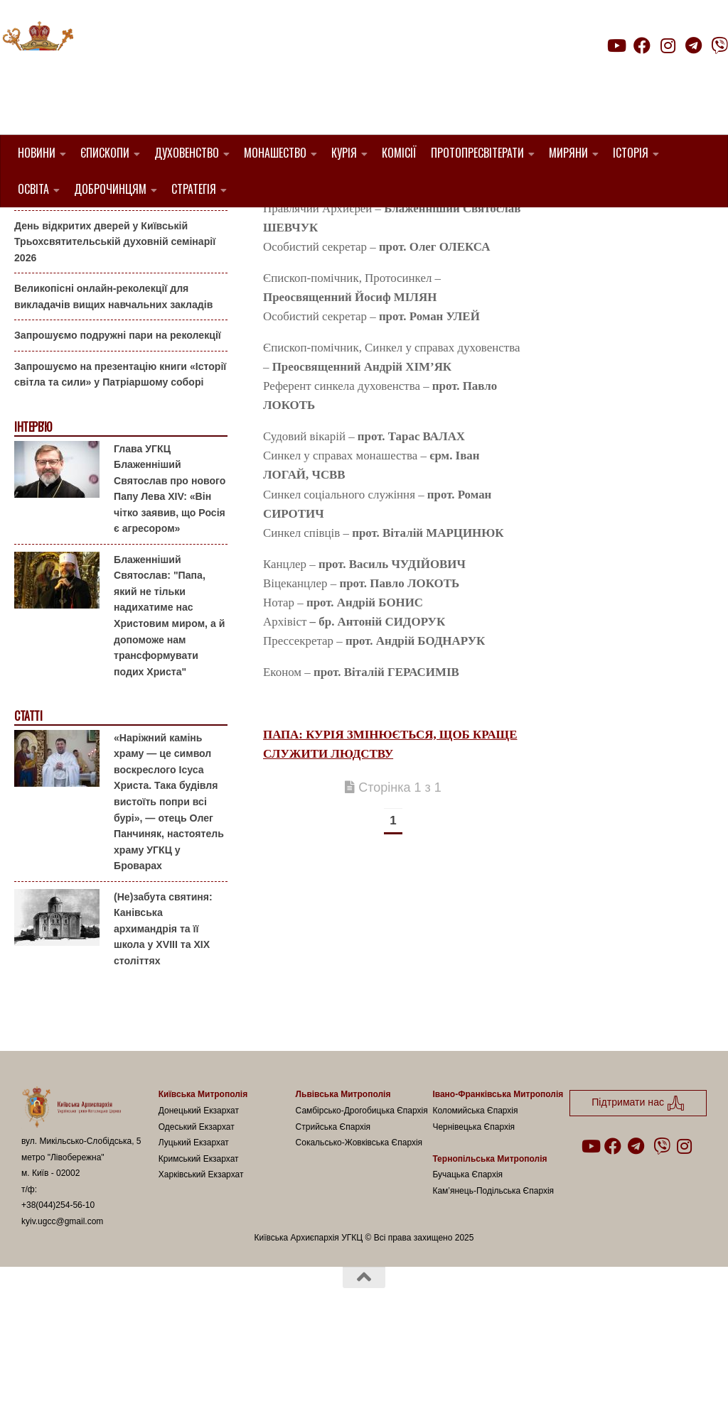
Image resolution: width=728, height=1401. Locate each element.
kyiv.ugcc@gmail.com (62, 1294)
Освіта (33, 188)
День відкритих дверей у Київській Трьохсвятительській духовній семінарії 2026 (114, 313)
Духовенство (186, 152)
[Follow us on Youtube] (615, 45)
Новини (36, 152)
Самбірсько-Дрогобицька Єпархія (362, 1183)
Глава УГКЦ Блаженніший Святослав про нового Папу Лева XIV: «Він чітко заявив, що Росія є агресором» (169, 560)
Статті (28, 788)
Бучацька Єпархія (467, 1247)
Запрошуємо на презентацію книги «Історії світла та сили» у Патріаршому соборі (120, 447)
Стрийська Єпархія (333, 1199)
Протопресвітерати (477, 152)
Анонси (31, 230)
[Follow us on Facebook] (642, 45)
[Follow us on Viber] (719, 45)
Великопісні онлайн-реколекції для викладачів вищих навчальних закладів (113, 369)
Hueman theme (189, 1372)
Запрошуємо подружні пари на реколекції (117, 407)
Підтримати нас (628, 73)
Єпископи (104, 152)
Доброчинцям (110, 188)
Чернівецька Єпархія (473, 1199)
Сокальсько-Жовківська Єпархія (359, 1215)
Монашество (275, 152)
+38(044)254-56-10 (58, 1277)
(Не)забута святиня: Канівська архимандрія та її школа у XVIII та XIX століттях (163, 1000)
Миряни (568, 152)
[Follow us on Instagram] (667, 45)
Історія (630, 152)
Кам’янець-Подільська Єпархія (493, 1263)
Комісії (399, 152)
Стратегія (193, 188)
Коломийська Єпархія (475, 1183)
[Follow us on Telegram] (693, 45)
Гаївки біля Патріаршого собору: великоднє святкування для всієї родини (116, 259)
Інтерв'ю (32, 499)
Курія (344, 152)
